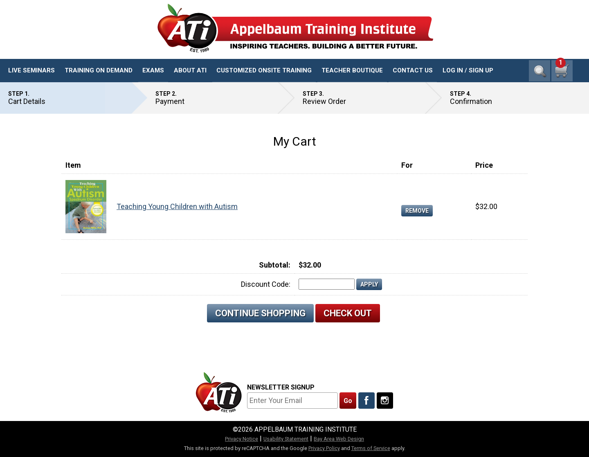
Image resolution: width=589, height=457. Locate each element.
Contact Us (413, 70)
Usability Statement (285, 439)
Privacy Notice (241, 439)
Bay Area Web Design (339, 439)
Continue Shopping (260, 313)
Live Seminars (31, 70)
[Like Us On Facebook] (366, 400)
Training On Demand (99, 70)
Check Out (348, 313)
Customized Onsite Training (264, 70)
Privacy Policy (324, 448)
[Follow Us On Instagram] (385, 400)
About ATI (190, 70)
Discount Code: (265, 284)
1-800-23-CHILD (548, 45)
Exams (153, 70)
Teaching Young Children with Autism (177, 206)
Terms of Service (370, 448)
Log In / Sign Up (468, 70)
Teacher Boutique (352, 70)
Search (539, 70)
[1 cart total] (562, 70)
